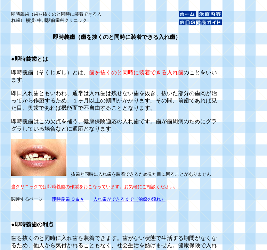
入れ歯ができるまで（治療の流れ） (129, 199)
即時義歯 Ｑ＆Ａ (68, 199)
